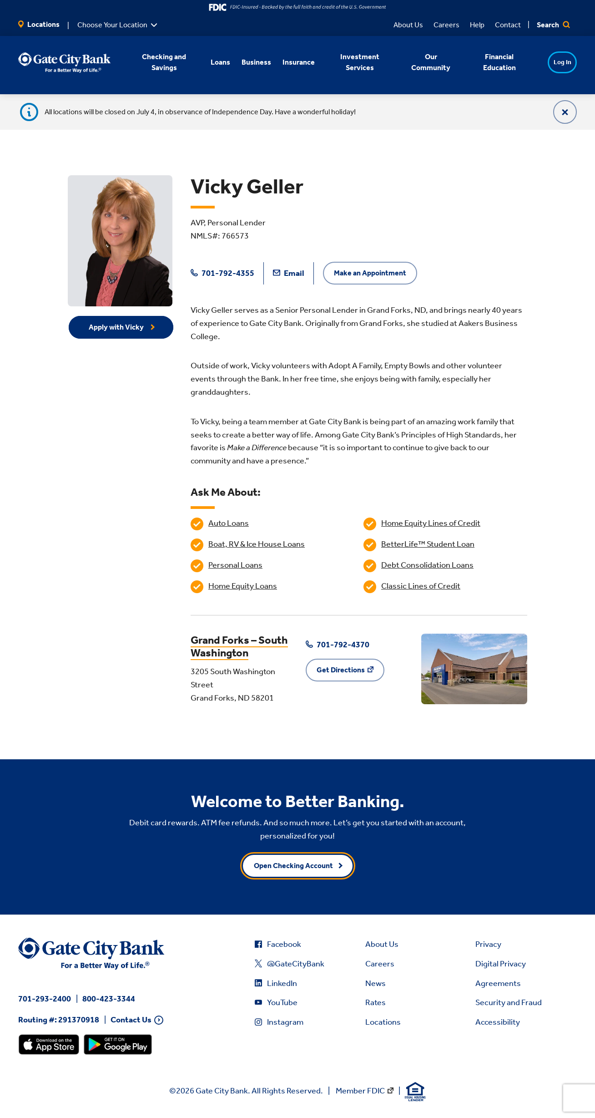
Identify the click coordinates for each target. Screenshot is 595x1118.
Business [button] (250, 62)
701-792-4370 (337, 645)
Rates (375, 1002)
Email (288, 273)
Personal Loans (235, 565)
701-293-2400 (44, 999)
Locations (39, 24)
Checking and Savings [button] (158, 62)
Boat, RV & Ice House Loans (256, 544)
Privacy (488, 944)
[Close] (565, 112)
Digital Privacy (500, 964)
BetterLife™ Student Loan (427, 544)
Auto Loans (228, 523)
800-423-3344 (108, 999)
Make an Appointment (370, 273)
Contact (508, 24)
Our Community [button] (424, 62)
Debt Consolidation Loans (427, 565)
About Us (408, 24)
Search (553, 24)
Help (477, 24)
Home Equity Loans (242, 586)
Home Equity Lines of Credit (430, 523)
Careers (446, 24)
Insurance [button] (292, 62)
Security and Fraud (508, 1002)
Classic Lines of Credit (420, 586)
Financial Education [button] (493, 62)
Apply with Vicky (117, 327)
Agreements (498, 983)
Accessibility (497, 1022)
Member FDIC (360, 1091)
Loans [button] (214, 62)
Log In (556, 62)
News (375, 983)
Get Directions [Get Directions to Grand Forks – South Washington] (341, 670)
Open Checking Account (293, 865)
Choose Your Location (112, 24)
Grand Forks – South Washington (239, 647)
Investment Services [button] (353, 62)
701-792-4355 (222, 273)
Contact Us (131, 1020)
